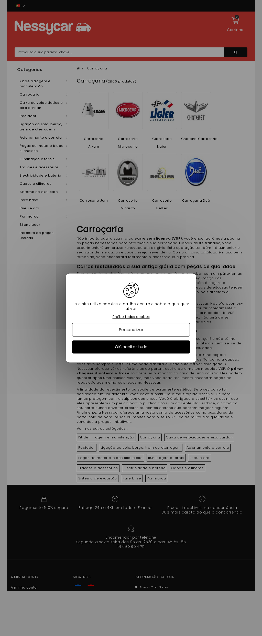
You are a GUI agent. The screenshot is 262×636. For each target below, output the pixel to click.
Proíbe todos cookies (131, 317)
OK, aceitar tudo (131, 347)
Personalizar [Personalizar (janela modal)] (131, 330)
